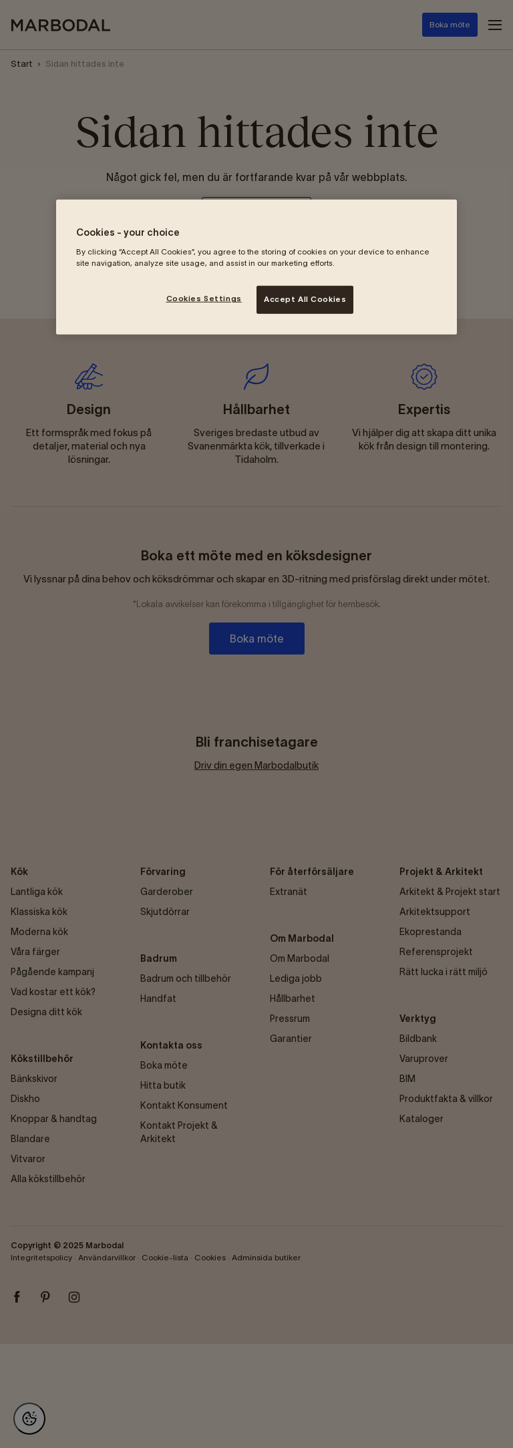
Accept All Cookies (305, 299)
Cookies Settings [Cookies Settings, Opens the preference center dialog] (204, 299)
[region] (256, 267)
